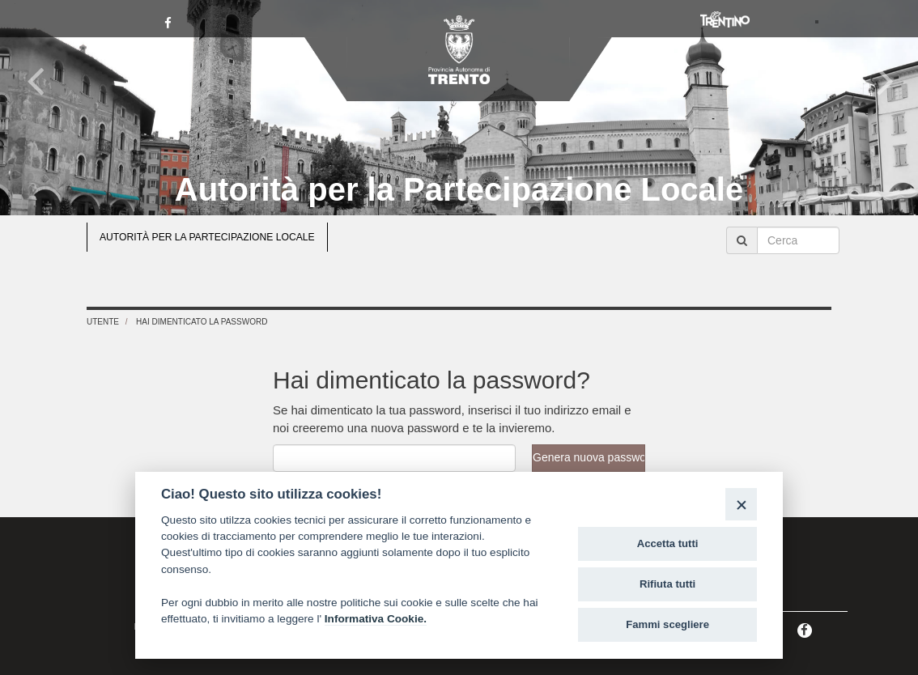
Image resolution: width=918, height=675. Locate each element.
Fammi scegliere (667, 624)
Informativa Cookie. (376, 619)
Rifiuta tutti (667, 584)
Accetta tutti (668, 543)
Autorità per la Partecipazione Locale (459, 189)
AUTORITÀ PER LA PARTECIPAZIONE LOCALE (207, 237)
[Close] (741, 504)
